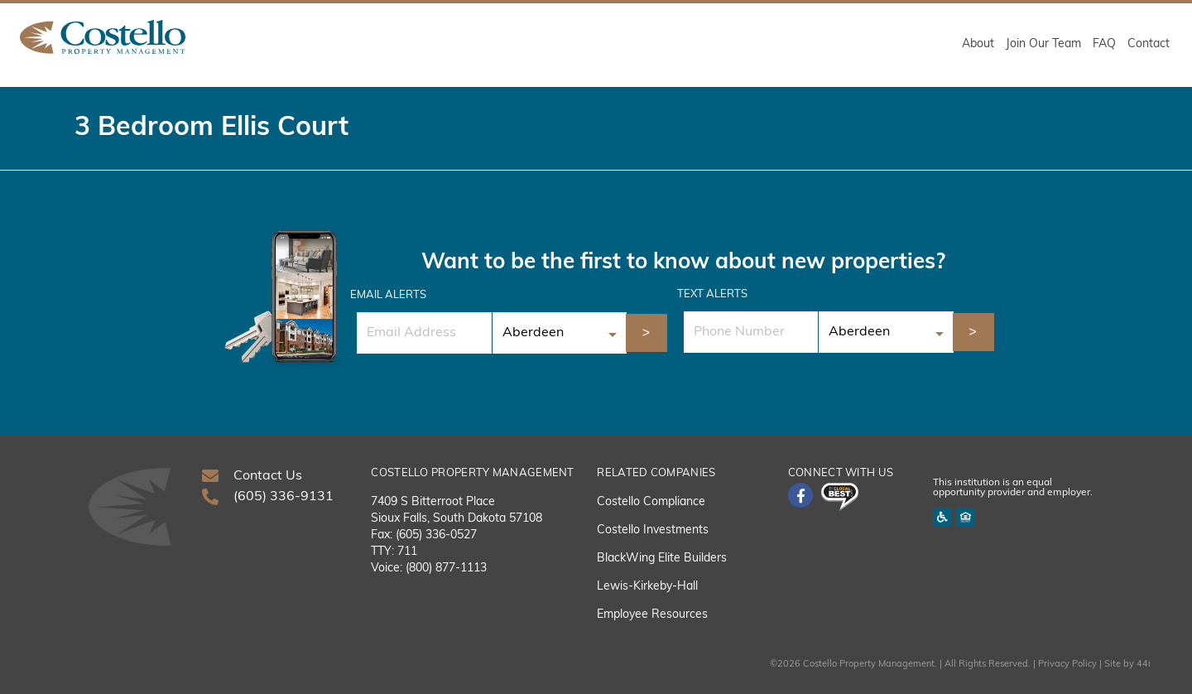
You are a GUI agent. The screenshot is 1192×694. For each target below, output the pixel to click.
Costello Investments (653, 530)
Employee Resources (652, 615)
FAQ (1104, 44)
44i (1144, 664)
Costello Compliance (651, 502)
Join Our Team (1043, 44)
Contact (1148, 44)
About (978, 44)
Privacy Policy (1067, 664)
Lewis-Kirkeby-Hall (647, 587)
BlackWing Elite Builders (662, 558)
